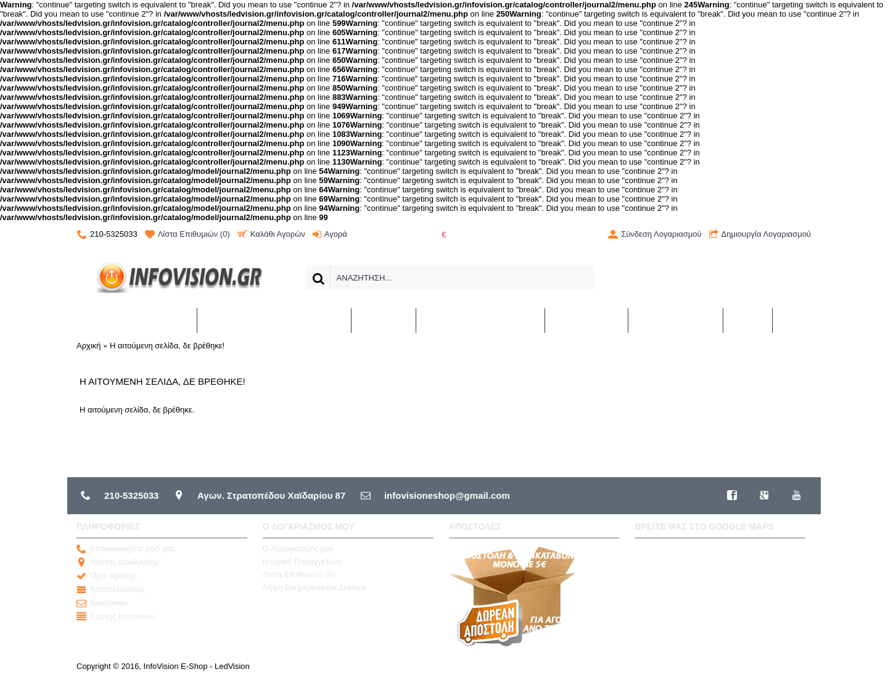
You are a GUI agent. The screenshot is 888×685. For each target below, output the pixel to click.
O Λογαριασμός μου (298, 548)
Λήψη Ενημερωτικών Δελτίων (315, 587)
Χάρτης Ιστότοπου (115, 616)
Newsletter (102, 603)
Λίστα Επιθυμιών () (299, 574)
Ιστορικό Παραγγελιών (302, 561)
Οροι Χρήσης (106, 576)
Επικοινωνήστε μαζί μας (125, 549)
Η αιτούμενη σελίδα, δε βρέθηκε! (167, 345)
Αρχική (88, 345)
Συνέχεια (784, 446)
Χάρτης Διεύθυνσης (117, 562)
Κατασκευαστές (110, 589)
